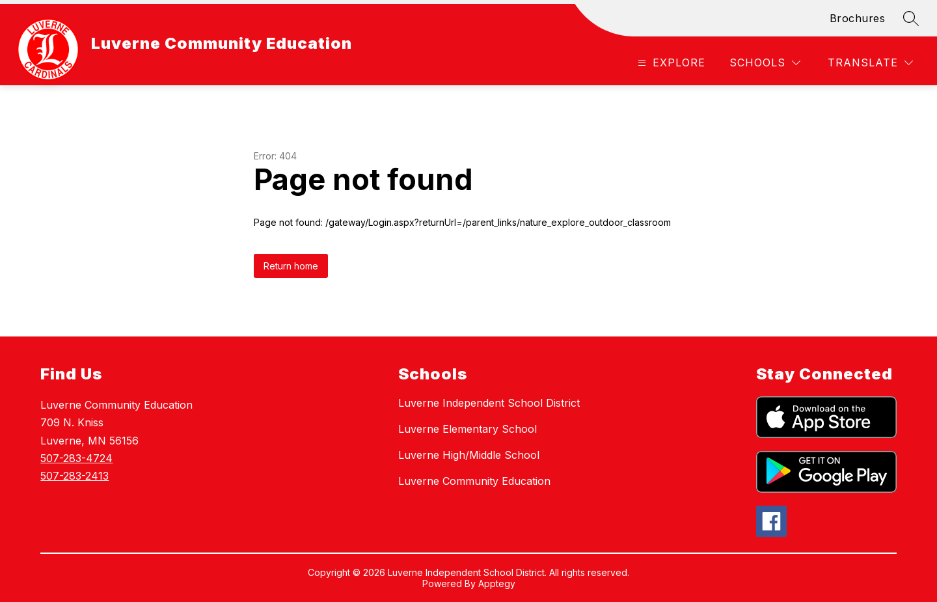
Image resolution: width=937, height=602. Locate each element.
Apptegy (496, 583)
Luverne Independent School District (489, 402)
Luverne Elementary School (467, 428)
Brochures (858, 18)
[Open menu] (669, 63)
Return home (291, 265)
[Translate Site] (870, 63)
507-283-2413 (74, 475)
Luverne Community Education (474, 480)
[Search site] (911, 18)
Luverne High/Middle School (468, 454)
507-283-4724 (76, 458)
